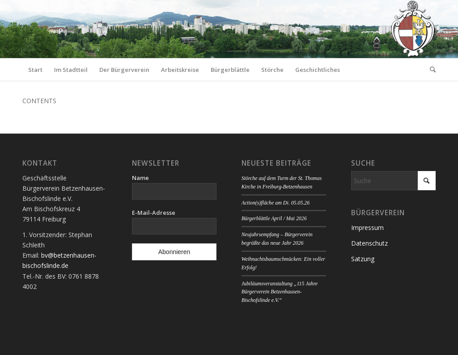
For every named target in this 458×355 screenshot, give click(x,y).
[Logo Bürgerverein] (413, 29)
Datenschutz (369, 243)
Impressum (367, 227)
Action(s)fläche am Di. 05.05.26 (276, 203)
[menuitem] (35, 69)
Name (140, 178)
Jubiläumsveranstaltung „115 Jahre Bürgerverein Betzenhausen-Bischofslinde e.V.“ (280, 292)
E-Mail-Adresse (153, 213)
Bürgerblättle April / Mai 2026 (274, 218)
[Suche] (430, 69)
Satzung (362, 259)
